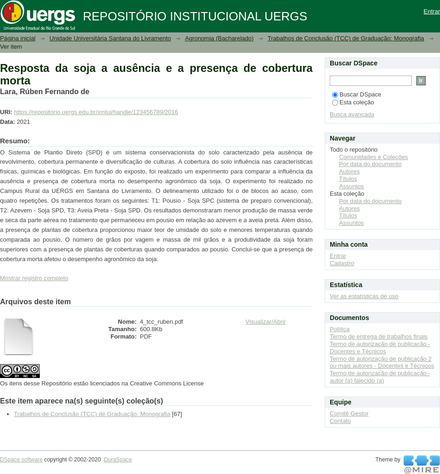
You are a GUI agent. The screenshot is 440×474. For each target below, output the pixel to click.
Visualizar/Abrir (265, 321)
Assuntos (351, 186)
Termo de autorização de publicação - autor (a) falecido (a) (380, 377)
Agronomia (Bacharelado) (219, 38)
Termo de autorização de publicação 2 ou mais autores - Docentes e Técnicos (382, 362)
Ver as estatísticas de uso (364, 296)
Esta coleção (353, 102)
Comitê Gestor (349, 413)
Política (340, 329)
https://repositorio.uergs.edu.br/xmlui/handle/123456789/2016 (96, 112)
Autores (349, 171)
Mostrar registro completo (34, 278)
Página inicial (18, 38)
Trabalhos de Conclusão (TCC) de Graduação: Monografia (346, 38)
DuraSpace (118, 459)
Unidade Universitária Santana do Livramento (110, 38)
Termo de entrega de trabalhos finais (378, 336)
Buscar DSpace (356, 94)
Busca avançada (352, 114)
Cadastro (342, 263)
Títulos (348, 178)
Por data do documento (370, 163)
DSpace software (21, 459)
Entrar (432, 11)
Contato (340, 420)
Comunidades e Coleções (373, 157)
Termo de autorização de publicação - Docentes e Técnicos (380, 347)
